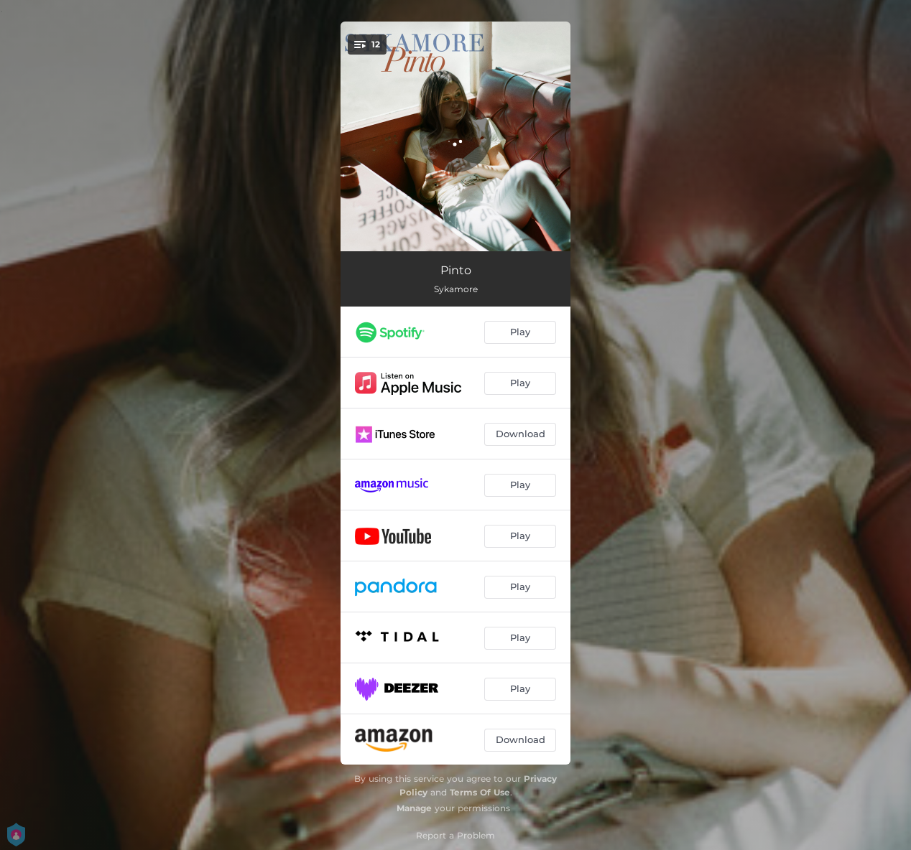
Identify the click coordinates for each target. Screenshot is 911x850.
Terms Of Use (480, 792)
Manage (414, 808)
